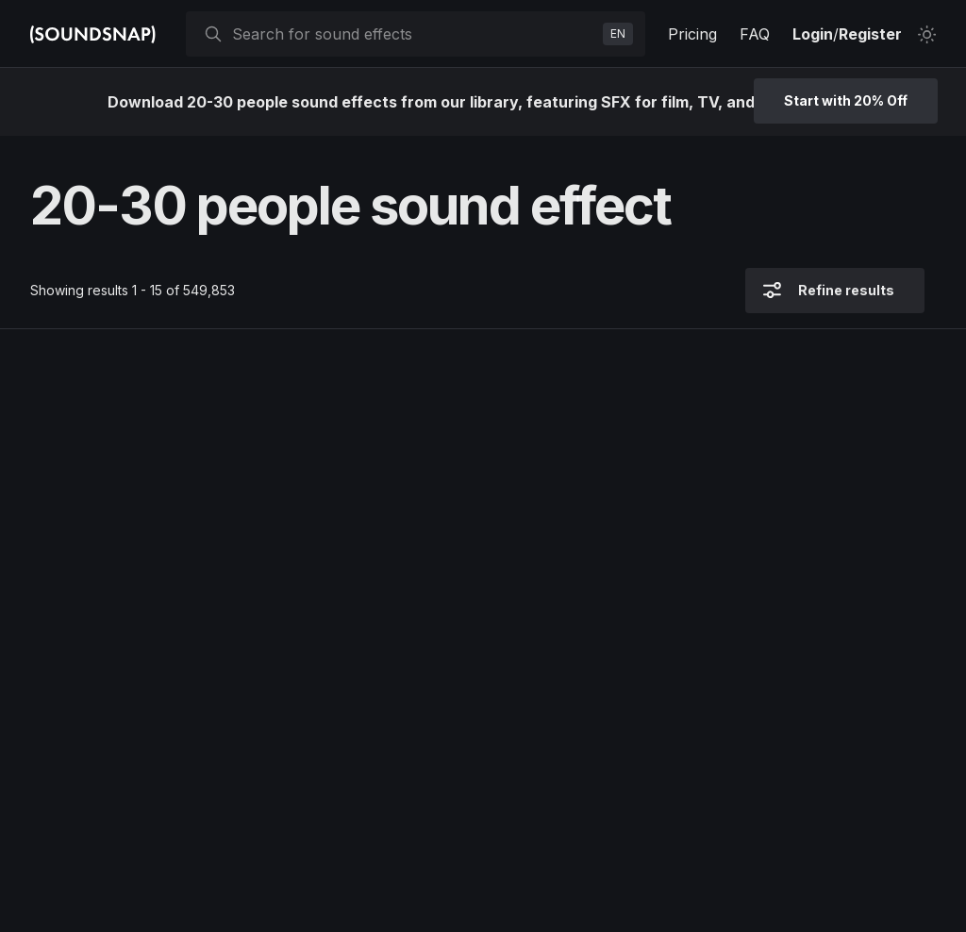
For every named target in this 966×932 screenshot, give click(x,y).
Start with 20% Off (846, 100)
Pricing (692, 34)
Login (812, 34)
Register (870, 34)
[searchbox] (413, 34)
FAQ (755, 34)
